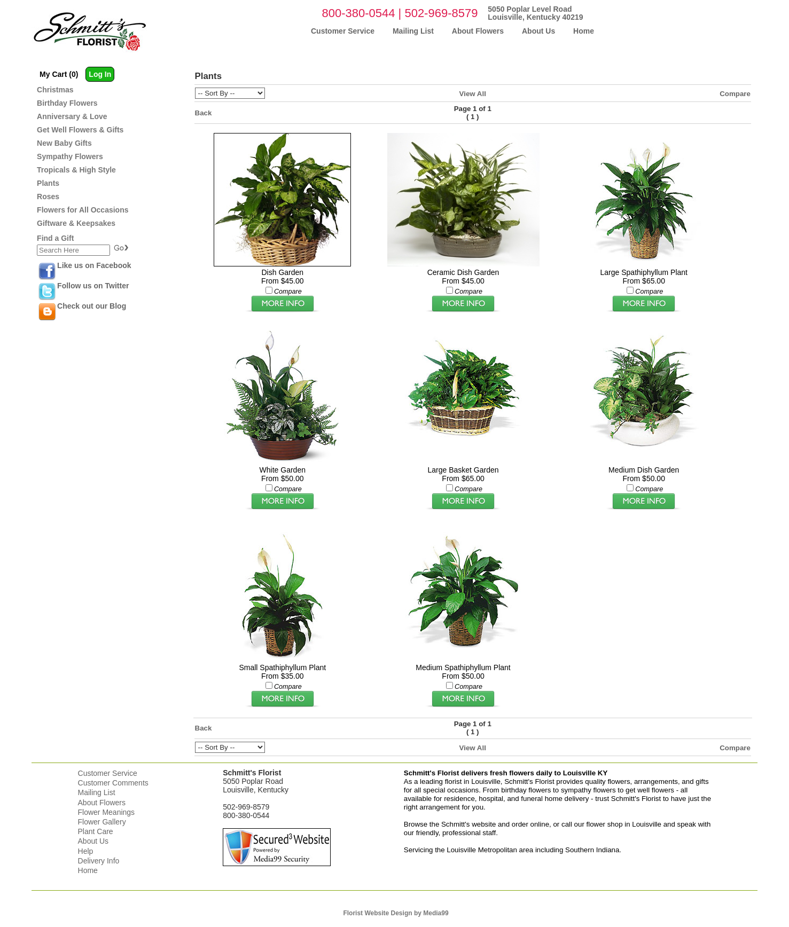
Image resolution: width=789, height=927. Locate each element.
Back (203, 113)
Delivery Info (99, 861)
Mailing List (96, 792)
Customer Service (107, 773)
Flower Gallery (102, 822)
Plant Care (95, 831)
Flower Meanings (106, 812)
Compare (735, 94)
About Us (93, 841)
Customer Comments (113, 783)
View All (472, 94)
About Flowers (102, 802)
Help (85, 851)
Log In (100, 74)
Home (88, 870)
